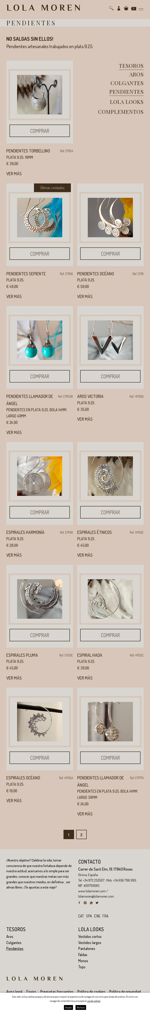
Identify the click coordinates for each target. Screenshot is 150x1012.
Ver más (14, 173)
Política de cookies (91, 991)
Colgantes (127, 83)
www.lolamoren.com (92, 891)
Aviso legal (14, 991)
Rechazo (81, 1007)
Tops (81, 967)
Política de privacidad (125, 991)
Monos (83, 960)
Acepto (68, 1007)
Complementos (121, 111)
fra (105, 916)
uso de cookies (93, 1001)
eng (97, 916)
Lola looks (127, 101)
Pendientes (126, 91)
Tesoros (131, 65)
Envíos (31, 991)
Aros (136, 74)
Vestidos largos (89, 942)
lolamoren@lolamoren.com (96, 896)
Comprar (39, 131)
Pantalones (86, 948)
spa (89, 916)
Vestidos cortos (90, 936)
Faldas (82, 954)
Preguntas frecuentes (56, 991)
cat (81, 916)
